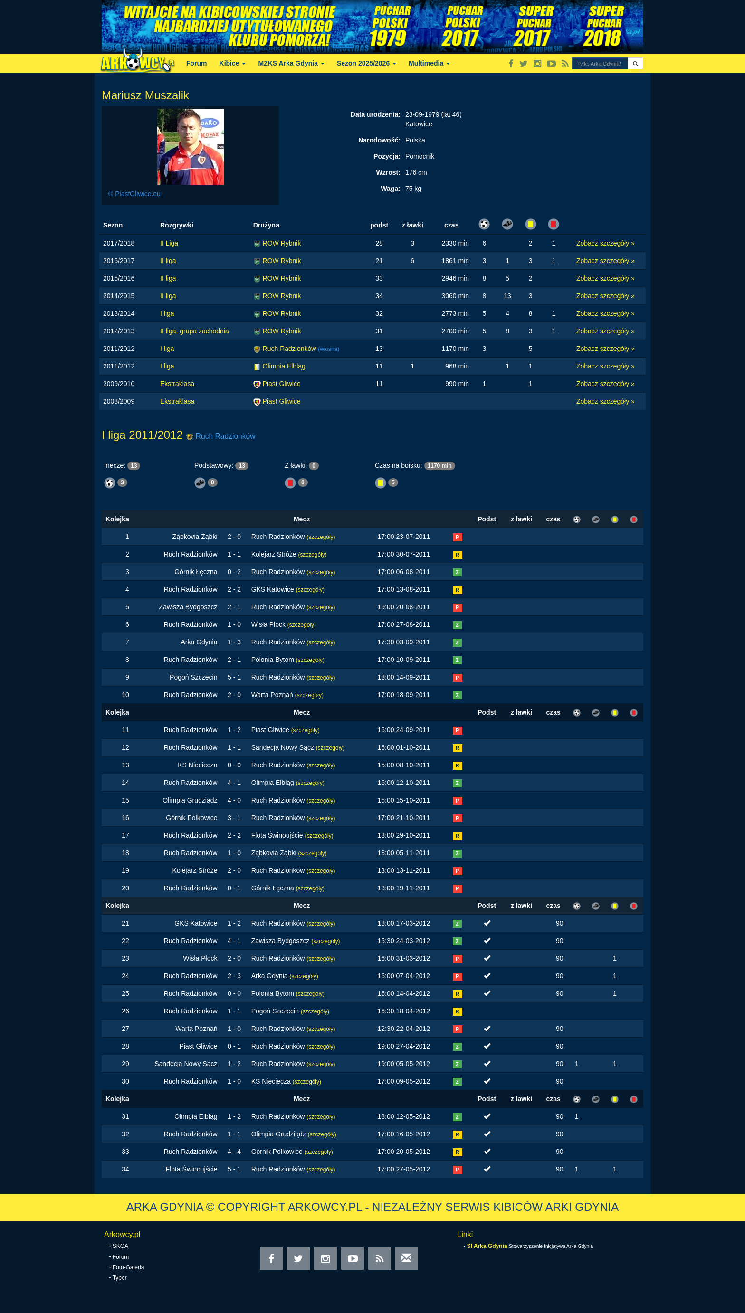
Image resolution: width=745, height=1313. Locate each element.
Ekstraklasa (177, 383)
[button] (635, 63)
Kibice (233, 63)
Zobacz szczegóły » (605, 243)
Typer (120, 1278)
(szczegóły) (320, 537)
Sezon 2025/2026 (366, 63)
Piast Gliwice (282, 383)
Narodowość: (379, 140)
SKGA (120, 1246)
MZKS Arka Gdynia (291, 63)
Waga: (390, 188)
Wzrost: (388, 172)
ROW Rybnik (282, 243)
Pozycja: (387, 156)
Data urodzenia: (376, 114)
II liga (168, 260)
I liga (167, 313)
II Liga (169, 243)
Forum (196, 63)
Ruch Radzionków (290, 348)
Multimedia (429, 63)
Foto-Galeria (128, 1267)
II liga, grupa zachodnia (194, 331)
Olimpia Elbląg (284, 366)
